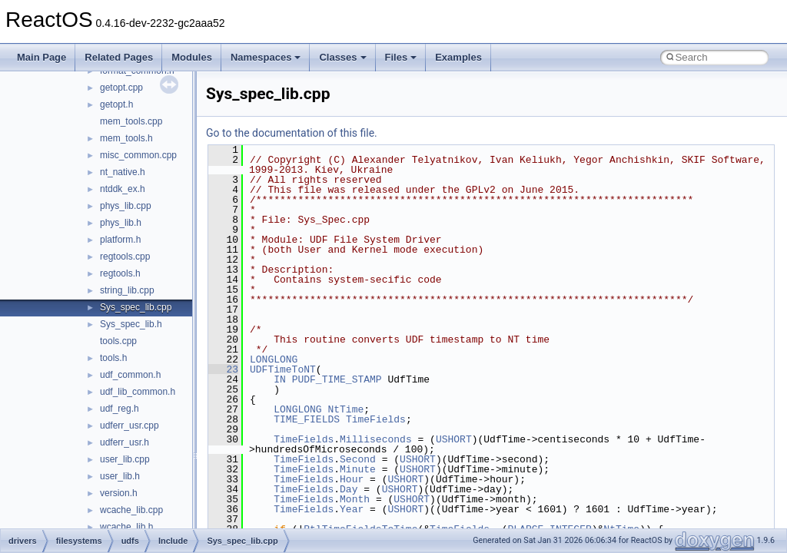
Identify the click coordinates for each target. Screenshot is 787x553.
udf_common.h (130, 374)
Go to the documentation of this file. (291, 133)
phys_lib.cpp (125, 205)
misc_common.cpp (138, 155)
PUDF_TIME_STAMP (337, 379)
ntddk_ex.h (122, 189)
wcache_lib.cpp (131, 510)
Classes (342, 57)
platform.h (120, 239)
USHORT (454, 439)
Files (401, 57)
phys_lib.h (120, 222)
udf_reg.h (119, 408)
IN (280, 379)
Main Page (41, 57)
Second (358, 459)
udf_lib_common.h (137, 391)
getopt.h (116, 104)
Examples (458, 57)
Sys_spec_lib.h (131, 324)
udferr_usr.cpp (129, 425)
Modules (191, 57)
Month (355, 499)
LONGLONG (273, 359)
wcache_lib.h (126, 527)
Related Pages (119, 57)
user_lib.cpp (125, 459)
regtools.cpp (125, 256)
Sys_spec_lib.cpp (135, 307)
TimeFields (376, 419)
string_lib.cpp (127, 290)
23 (223, 369)
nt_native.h (122, 172)
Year (352, 509)
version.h (119, 493)
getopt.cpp (121, 87)
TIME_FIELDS (307, 419)
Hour (352, 479)
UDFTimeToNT (283, 369)
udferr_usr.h (124, 442)
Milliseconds (376, 439)
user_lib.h (120, 476)
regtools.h (120, 273)
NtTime (345, 409)
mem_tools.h (126, 138)
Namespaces (266, 57)
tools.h (113, 358)
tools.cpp (118, 341)
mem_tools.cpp (131, 121)
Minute (358, 469)
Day (348, 489)
